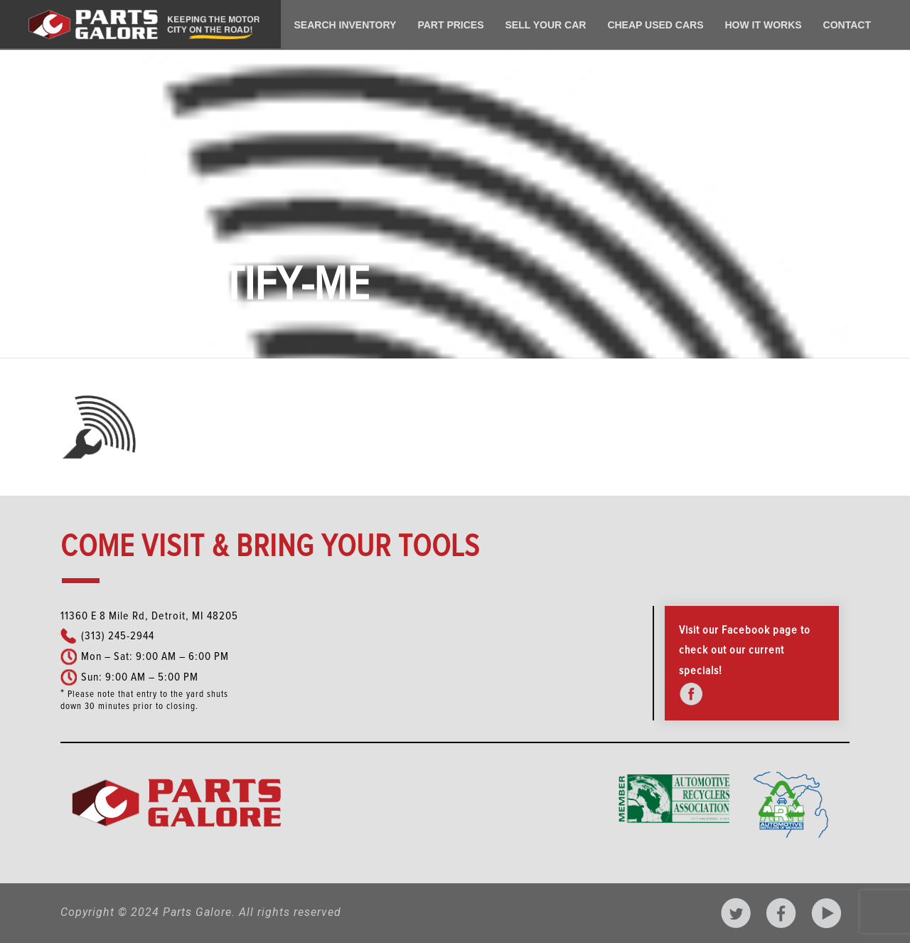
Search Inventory (345, 25)
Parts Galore (197, 912)
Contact (847, 25)
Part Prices (450, 25)
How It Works (762, 25)
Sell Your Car (546, 25)
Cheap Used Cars (655, 25)
